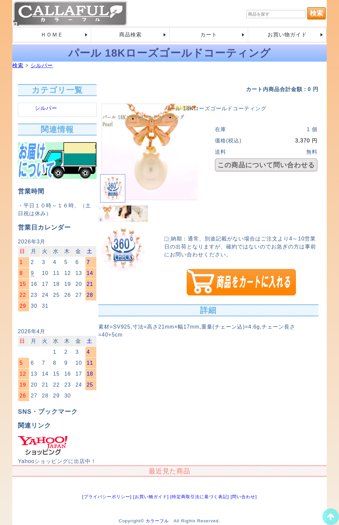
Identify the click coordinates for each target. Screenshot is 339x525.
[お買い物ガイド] (151, 496)
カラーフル (157, 520)
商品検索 (130, 34)
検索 (18, 65)
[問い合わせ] (243, 496)
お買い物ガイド (287, 34)
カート (208, 34)
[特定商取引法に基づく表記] (199, 496)
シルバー (41, 65)
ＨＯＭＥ (52, 34)
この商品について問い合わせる (266, 165)
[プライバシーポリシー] (106, 496)
